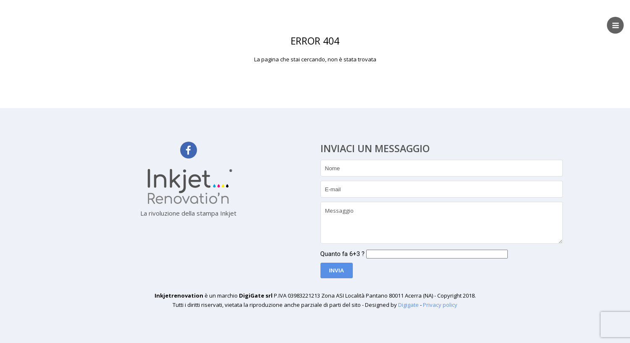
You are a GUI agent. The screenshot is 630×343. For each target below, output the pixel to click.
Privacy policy (440, 305)
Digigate (408, 305)
